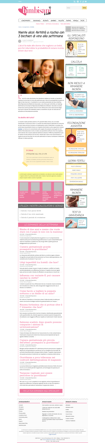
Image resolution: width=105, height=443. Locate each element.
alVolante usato (69, 407)
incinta (20, 129)
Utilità (82, 21)
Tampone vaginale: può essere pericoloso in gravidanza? (36, 374)
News (19, 1)
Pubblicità (21, 409)
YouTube (85, 1)
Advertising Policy (23, 423)
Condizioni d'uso (23, 415)
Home (20, 27)
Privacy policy (22, 413)
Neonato (46, 21)
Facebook (80, 1)
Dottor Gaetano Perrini (25, 253)
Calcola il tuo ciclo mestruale (32, 214)
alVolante (68, 405)
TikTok (83, 1)
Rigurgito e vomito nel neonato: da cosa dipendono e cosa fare (52, 414)
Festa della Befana (65, 24)
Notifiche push (22, 425)
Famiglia (75, 21)
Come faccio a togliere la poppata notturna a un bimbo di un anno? (38, 292)
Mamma (68, 21)
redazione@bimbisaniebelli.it (49, 439)
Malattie (61, 21)
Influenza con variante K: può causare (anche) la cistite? (40, 276)
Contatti (21, 405)
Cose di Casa (69, 414)
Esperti (20, 421)
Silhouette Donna (70, 416)
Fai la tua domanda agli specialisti (41, 391)
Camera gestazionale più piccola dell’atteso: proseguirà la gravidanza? (39, 341)
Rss (74, 1)
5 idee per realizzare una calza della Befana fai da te (51, 408)
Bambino (53, 21)
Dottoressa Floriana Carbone (27, 311)
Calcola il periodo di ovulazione (33, 218)
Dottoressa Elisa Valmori (26, 364)
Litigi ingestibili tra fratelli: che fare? (39, 262)
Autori (20, 419)
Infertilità (32, 27)
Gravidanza (36, 21)
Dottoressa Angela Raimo (26, 235)
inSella (67, 409)
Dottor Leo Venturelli (25, 297)
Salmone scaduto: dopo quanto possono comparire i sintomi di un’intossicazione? (41, 325)
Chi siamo (21, 407)
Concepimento (25, 21)
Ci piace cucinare (70, 418)
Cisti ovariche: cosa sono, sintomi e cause (52, 405)
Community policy (23, 417)
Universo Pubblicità (70, 420)
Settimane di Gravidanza (52, 24)
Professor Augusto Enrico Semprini (28, 346)
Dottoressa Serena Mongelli (27, 266)
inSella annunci (69, 411)
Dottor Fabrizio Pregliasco (26, 282)
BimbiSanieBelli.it (34, 11)
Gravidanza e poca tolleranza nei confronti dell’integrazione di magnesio (40, 358)
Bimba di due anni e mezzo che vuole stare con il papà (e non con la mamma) (41, 230)
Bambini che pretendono (48, 411)
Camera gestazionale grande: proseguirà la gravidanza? (35, 248)
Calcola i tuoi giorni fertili (31, 211)
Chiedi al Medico (40, 24)
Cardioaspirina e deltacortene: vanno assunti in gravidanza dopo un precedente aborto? (52, 419)
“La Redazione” (30, 40)
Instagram (77, 1)
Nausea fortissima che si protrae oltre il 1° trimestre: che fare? (41, 306)
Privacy (20, 411)
